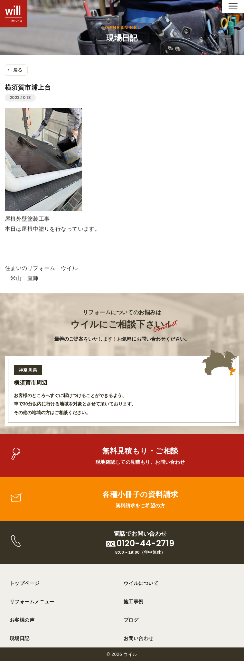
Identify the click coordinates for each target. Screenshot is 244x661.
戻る (18, 70)
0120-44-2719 (145, 544)
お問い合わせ (139, 638)
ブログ (131, 620)
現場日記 (20, 638)
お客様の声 (22, 620)
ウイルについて (141, 583)
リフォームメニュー (32, 601)
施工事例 (134, 601)
